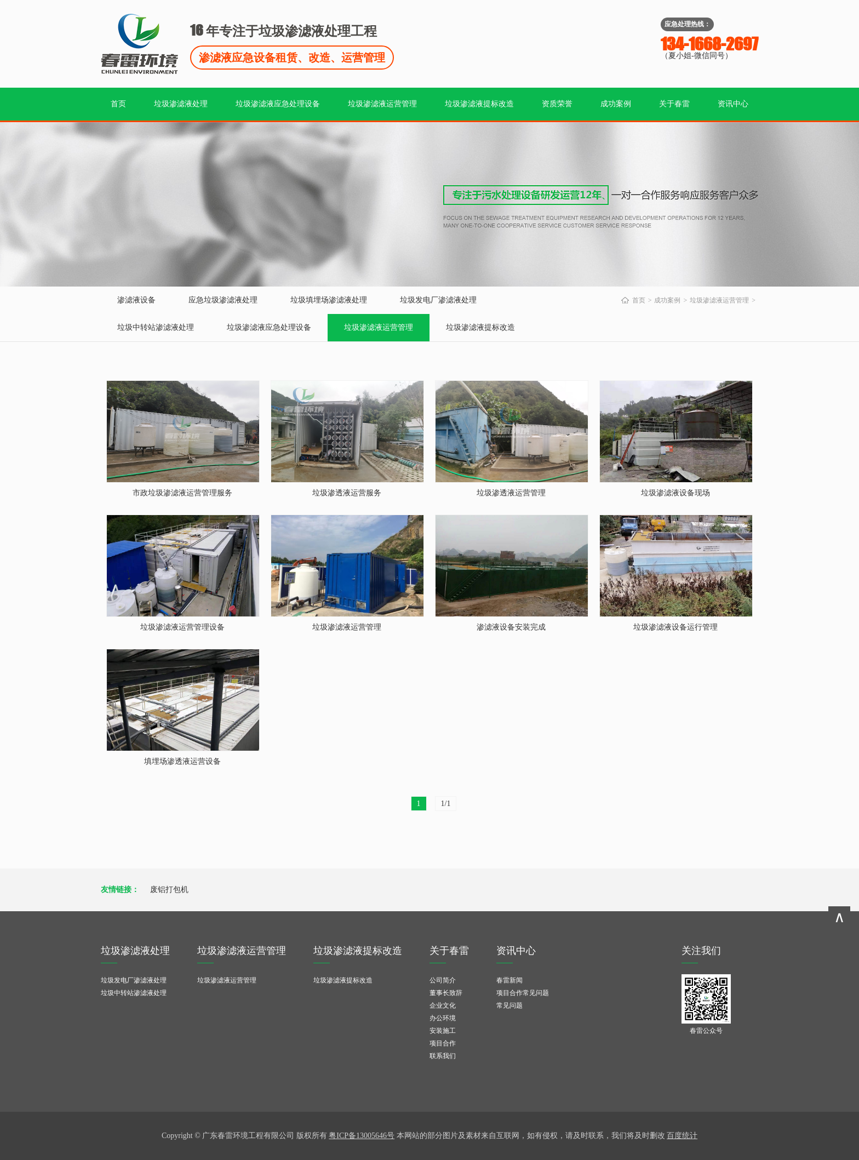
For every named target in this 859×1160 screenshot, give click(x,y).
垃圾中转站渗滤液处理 (155, 327)
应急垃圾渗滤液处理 (222, 300)
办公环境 (443, 1018)
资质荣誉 (557, 104)
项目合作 (443, 1043)
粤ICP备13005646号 (361, 1136)
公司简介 (443, 980)
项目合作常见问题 (522, 993)
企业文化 (443, 1005)
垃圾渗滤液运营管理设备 (182, 627)
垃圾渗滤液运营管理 (382, 104)
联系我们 (443, 1056)
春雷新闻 (509, 980)
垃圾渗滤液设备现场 (675, 493)
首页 (118, 104)
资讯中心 (733, 104)
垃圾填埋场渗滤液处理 (328, 300)
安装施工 (443, 1031)
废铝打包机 (169, 889)
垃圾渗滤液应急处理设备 (278, 104)
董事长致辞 (446, 993)
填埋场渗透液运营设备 (182, 761)
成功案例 (615, 104)
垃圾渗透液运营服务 (346, 493)
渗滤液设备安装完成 (511, 627)
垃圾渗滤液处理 (181, 104)
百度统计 (682, 1136)
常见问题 (509, 1005)
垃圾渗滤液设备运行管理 (675, 627)
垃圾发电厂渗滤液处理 (438, 300)
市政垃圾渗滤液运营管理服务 (182, 493)
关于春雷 (674, 104)
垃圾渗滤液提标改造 (479, 104)
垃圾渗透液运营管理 (511, 493)
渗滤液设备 (136, 300)
